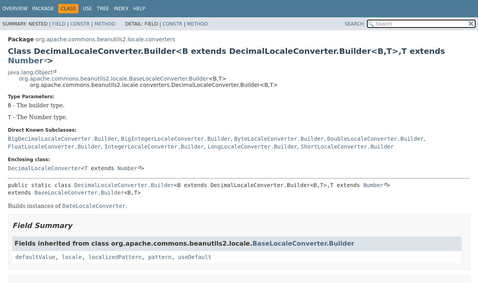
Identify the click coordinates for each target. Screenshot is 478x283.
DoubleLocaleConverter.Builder (375, 139)
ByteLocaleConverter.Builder (279, 139)
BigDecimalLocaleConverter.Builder (62, 139)
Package (43, 8)
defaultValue (35, 257)
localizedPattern (114, 257)
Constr (80, 24)
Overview (15, 8)
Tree (103, 8)
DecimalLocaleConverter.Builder (124, 185)
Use (87, 8)
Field (58, 24)
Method (105, 24)
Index (121, 8)
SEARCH (354, 24)
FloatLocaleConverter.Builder (54, 146)
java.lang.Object (30, 72)
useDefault (194, 257)
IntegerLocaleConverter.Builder (154, 146)
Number (25, 60)
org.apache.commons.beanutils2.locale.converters (105, 39)
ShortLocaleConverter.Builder (347, 146)
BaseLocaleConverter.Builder (79, 192)
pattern (159, 257)
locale (72, 257)
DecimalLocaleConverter (44, 168)
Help (139, 8)
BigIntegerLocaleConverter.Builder (176, 139)
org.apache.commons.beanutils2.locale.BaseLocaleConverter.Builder (113, 78)
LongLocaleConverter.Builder (253, 146)
